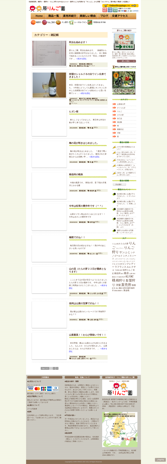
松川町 (74, 66)
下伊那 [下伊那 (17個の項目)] (117, 270)
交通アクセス (123, 16)
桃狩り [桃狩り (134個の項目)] (120, 280)
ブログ (103, 16)
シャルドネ (75, 100)
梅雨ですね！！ (77, 237)
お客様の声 (121, 104)
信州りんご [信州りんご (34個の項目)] (127, 270)
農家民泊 (80, 66)
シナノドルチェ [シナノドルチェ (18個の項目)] (130, 259)
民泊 (85, 66)
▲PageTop (160, 460)
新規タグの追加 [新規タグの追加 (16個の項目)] (117, 277)
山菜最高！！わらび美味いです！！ (87, 335)
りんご (119, 111)
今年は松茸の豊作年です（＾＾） (86, 206)
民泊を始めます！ (78, 42)
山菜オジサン (85, 358)
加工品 (83, 98)
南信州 (92, 191)
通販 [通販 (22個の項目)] (120, 288)
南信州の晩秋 (76, 174)
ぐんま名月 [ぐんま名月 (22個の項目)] (116, 244)
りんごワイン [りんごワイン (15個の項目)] (120, 248)
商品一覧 (53, 16)
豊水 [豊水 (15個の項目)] (117, 288)
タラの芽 (120, 115)
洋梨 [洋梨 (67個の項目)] (118, 285)
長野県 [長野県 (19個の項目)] (124, 288)
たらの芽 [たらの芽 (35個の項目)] (124, 243)
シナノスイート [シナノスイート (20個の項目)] (120, 259)
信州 (95, 320)
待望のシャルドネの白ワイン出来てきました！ (87, 75)
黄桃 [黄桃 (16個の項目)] (115, 290)
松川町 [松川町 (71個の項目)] (130, 276)
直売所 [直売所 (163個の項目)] (126, 285)
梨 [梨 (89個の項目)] (127, 280)
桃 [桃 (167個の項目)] (113, 280)
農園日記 (89, 64)
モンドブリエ (84, 100)
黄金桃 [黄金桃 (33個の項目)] (126, 290)
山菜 (91, 320)
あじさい (93, 254)
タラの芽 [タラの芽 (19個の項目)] (119, 264)
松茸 (91, 222)
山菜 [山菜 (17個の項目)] (130, 273)
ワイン (92, 100)
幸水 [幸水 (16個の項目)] (134, 273)
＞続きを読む (81, 59)
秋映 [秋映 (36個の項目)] (134, 285)
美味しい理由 (88, 16)
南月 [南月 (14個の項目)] (122, 273)
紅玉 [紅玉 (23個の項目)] (113, 288)
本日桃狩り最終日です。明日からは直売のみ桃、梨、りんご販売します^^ (126, 211)
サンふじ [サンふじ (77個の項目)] (124, 252)
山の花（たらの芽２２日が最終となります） (87, 270)
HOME (38, 16)
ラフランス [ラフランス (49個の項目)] (120, 267)
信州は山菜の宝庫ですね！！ (84, 303)
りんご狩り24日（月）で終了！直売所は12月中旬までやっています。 (126, 154)
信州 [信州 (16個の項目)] (120, 270)
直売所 (102, 100)
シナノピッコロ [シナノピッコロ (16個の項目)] (117, 261)
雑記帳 (83, 64)
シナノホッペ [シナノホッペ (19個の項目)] (126, 261)
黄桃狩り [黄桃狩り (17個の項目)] (120, 290)
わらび (74, 358)
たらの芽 (93, 293)
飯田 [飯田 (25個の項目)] (129, 288)
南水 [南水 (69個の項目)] (126, 273)
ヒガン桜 (73, 111)
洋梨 (118, 133)
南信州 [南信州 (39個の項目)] (117, 273)
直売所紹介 (70, 16)
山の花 (99, 293)
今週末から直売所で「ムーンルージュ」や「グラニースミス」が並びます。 (126, 167)
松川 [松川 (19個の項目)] (123, 277)
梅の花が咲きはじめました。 (84, 143)
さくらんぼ (121, 108)
